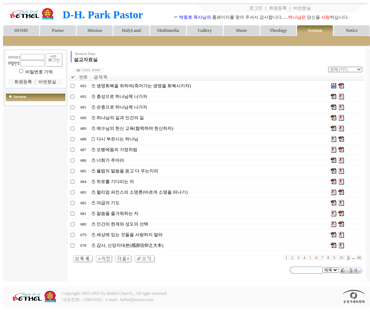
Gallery (205, 30)
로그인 (255, 8)
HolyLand (131, 30)
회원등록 (278, 8)
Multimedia (168, 30)
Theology (278, 30)
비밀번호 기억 (39, 71)
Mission (94, 30)
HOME (21, 30)
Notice (352, 30)
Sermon (315, 30)
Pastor (58, 30)
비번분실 (302, 8)
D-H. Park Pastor (103, 15)
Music (241, 30)
